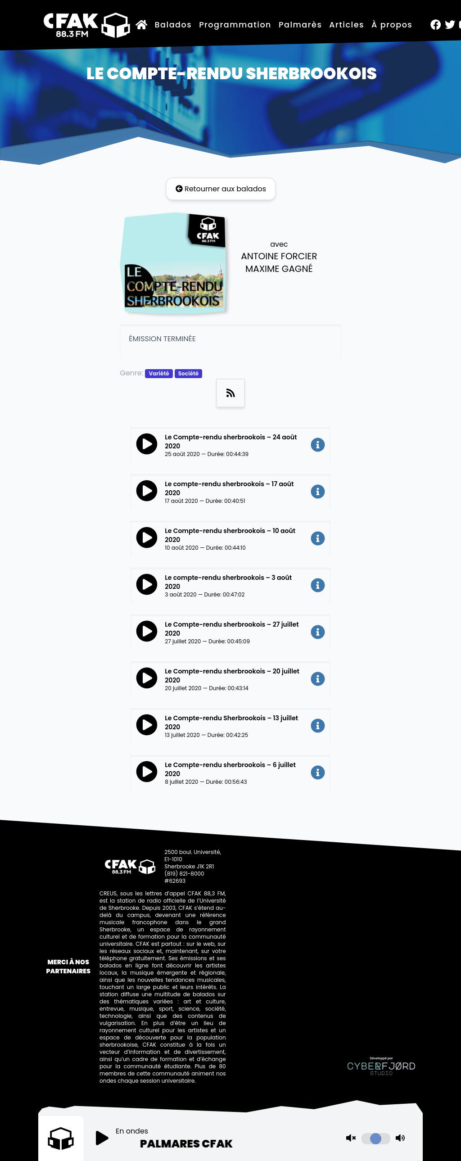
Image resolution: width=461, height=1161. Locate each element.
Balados (173, 24)
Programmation (235, 24)
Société (188, 373)
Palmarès (300, 24)
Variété (159, 373)
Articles (346, 24)
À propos (391, 24)
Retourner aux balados (221, 189)
